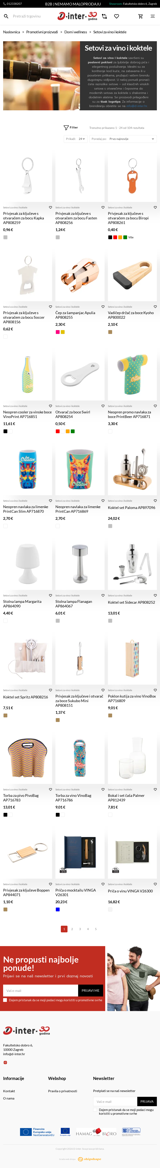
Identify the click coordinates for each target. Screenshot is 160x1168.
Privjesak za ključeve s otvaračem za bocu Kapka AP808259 (23, 218)
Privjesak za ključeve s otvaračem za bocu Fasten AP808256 (76, 218)
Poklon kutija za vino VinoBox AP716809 (132, 698)
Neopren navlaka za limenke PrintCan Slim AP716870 (25, 509)
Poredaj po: (99, 139)
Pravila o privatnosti (62, 1091)
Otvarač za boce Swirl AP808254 (72, 414)
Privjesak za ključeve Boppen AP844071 (26, 892)
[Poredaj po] (132, 139)
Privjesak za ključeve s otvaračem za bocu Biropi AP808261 (128, 218)
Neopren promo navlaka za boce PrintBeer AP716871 (129, 414)
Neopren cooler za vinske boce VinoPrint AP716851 (27, 414)
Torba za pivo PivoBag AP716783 (21, 797)
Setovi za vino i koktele (15, 207)
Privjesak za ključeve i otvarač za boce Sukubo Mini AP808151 (79, 701)
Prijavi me (90, 990)
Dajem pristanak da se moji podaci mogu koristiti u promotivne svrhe (52, 1000)
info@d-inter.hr (136, 106)
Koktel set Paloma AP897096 (131, 507)
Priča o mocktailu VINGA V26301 (75, 892)
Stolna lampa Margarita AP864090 (22, 603)
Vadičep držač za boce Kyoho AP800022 (131, 315)
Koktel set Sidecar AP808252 (131, 602)
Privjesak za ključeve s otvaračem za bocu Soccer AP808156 (24, 317)
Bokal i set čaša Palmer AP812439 (126, 797)
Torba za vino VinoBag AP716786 (73, 797)
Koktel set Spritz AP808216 (25, 697)
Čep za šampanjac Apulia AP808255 (75, 315)
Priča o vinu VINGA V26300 (130, 891)
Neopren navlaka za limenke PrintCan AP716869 (77, 509)
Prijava (147, 1101)
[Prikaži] (81, 139)
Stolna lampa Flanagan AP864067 (73, 603)
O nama (8, 1098)
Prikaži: (71, 139)
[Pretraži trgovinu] (6, 16)
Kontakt (9, 1091)
